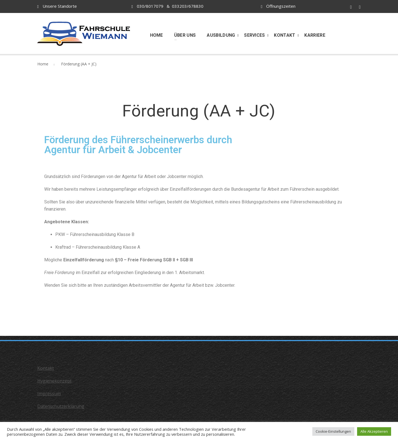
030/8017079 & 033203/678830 (167, 6)
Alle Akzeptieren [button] (374, 431)
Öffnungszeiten (280, 6)
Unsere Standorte (60, 6)
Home (42, 64)
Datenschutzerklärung (60, 406)
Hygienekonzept (54, 381)
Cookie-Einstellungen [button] (333, 431)
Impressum (49, 393)
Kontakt (45, 368)
